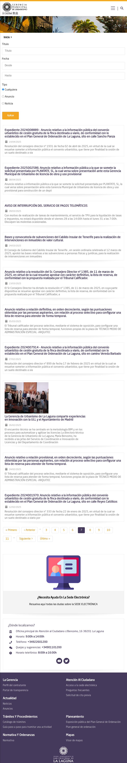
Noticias (6, 675)
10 (109, 501)
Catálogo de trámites (13, 694)
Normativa (8, 712)
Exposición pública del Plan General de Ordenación (93, 694)
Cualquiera (10, 89)
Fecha (5, 58)
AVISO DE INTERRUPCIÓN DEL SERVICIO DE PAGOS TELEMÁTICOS (45, 205)
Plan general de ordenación (80, 699)
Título (5, 44)
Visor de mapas (74, 712)
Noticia (8, 103)
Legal (85, 752)
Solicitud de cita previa (78, 667)
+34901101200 (51, 619)
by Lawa (61, 760)
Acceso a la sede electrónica (81, 657)
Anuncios (7, 680)
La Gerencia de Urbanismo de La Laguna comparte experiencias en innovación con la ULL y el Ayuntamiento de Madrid (82, 388)
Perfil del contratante (14, 657)
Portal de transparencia (15, 662)
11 (120, 501)
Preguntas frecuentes (77, 662)
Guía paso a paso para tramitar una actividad (26, 699)
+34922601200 (37, 613)
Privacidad (96, 752)
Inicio (6, 37)
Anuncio (9, 96)
